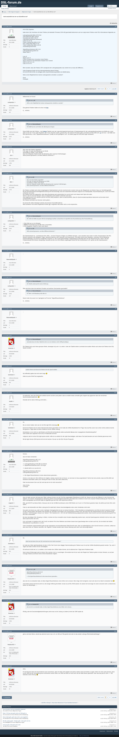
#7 (115, 250)
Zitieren (113, 83)
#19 (115, 631)
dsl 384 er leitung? (46, 702)
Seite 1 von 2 (101, 88)
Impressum (102, 731)
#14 (115, 451)
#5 (115, 173)
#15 (115, 494)
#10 (115, 335)
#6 (115, 212)
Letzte (114, 89)
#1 (115, 26)
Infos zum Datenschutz (84, 735)
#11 (115, 366)
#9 (115, 308)
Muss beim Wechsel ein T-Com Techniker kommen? (64, 702)
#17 (115, 565)
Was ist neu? (13, 6)
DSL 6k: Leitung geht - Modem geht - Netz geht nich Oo (16, 721)
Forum (4, 6)
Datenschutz (110, 731)
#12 (115, 392)
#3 (115, 120)
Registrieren (99, 6)
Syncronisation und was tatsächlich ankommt (14, 709)
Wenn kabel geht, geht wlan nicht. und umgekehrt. (15, 717)
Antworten (6, 697)
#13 (115, 419)
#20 (115, 666)
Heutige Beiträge (5, 8)
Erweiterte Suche (112, 8)
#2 (115, 93)
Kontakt (116, 731)
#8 (115, 277)
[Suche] (112, 6)
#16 (115, 535)
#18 (115, 600)
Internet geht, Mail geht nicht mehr (12, 724)
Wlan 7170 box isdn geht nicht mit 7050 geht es (15, 713)
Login (90, 6)
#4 (115, 146)
